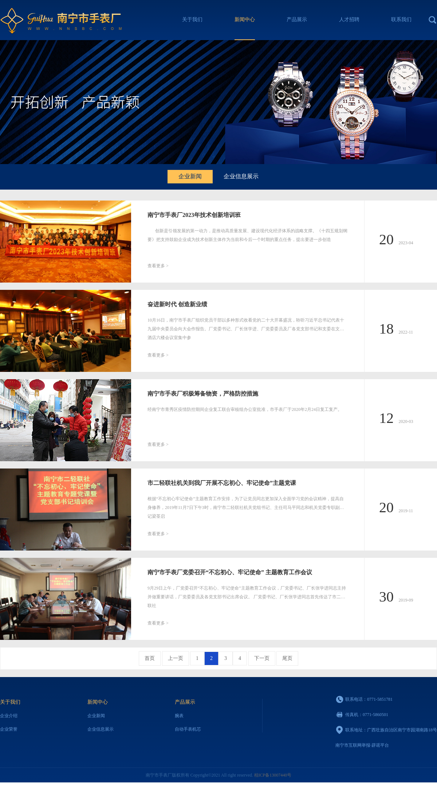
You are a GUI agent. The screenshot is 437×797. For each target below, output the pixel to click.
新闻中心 (245, 19)
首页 (150, 658)
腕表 (179, 715)
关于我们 (192, 19)
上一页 (175, 658)
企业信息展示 (241, 176)
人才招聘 (349, 19)
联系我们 (401, 19)
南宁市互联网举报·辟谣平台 (362, 745)
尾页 (287, 658)
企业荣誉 (8, 729)
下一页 (261, 658)
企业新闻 (190, 176)
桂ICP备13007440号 (273, 775)
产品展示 (297, 19)
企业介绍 (8, 715)
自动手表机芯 (188, 729)
